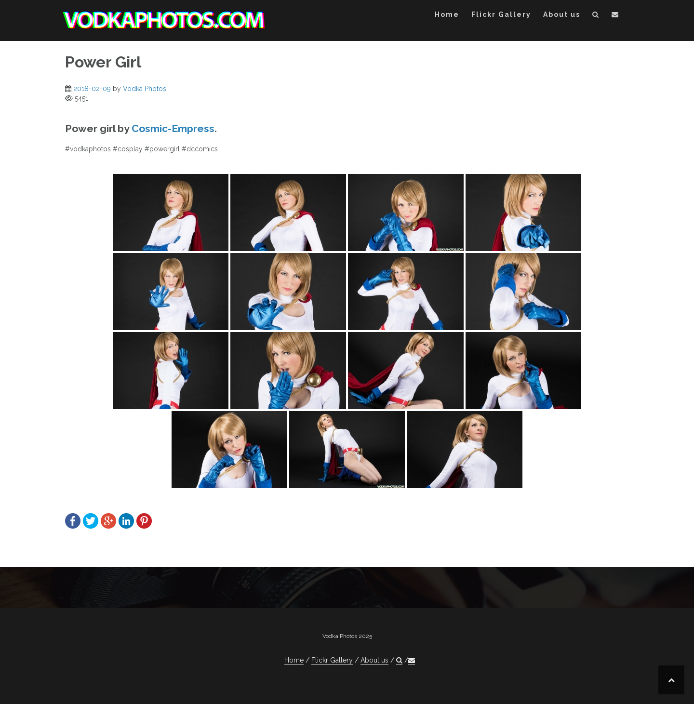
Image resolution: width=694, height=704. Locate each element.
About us (561, 14)
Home (447, 14)
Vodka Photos (144, 89)
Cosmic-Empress (173, 128)
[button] (596, 16)
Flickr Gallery (501, 14)
